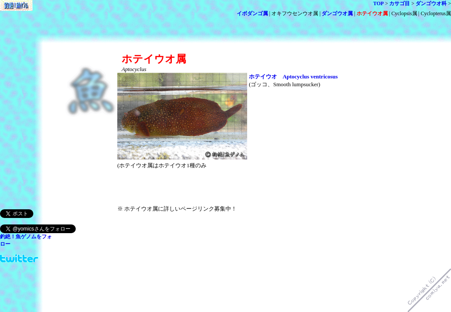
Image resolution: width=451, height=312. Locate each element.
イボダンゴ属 (252, 13)
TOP (378, 3)
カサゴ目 (399, 3)
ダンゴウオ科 (431, 3)
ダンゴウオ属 (337, 13)
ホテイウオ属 (372, 13)
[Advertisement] (218, 46)
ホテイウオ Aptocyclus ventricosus (293, 76)
